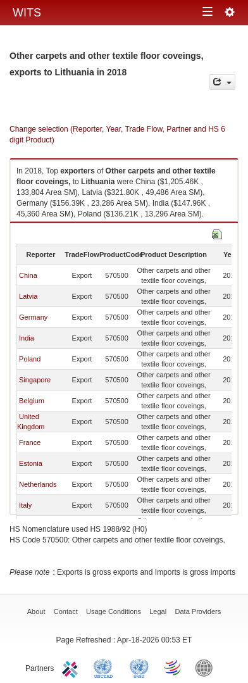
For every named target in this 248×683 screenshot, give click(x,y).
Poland (29, 359)
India (26, 338)
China (28, 275)
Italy (25, 505)
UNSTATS (139, 667)
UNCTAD (105, 667)
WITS (27, 12)
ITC (72, 667)
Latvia (28, 296)
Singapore (35, 380)
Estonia (30, 463)
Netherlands (37, 484)
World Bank (207, 667)
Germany (33, 317)
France (29, 442)
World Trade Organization (173, 667)
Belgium (31, 400)
